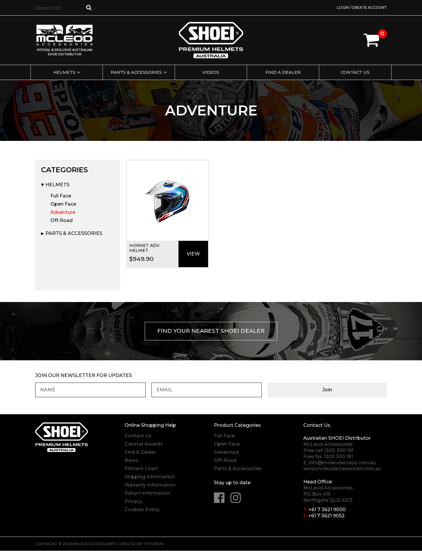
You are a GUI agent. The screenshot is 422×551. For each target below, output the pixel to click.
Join (360, 390)
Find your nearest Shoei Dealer (211, 331)
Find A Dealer (140, 453)
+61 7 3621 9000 (327, 510)
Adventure (62, 212)
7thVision (153, 544)
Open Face (63, 204)
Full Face (60, 196)
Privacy (133, 502)
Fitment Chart (141, 469)
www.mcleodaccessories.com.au (342, 469)
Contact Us (356, 72)
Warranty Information (150, 485)
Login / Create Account (362, 7)
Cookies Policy (142, 510)
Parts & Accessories (135, 72)
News (131, 461)
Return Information (147, 494)
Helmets (63, 72)
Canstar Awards (144, 444)
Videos (211, 72)
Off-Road (61, 220)
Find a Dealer (284, 72)
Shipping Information (150, 477)
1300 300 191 (338, 450)
